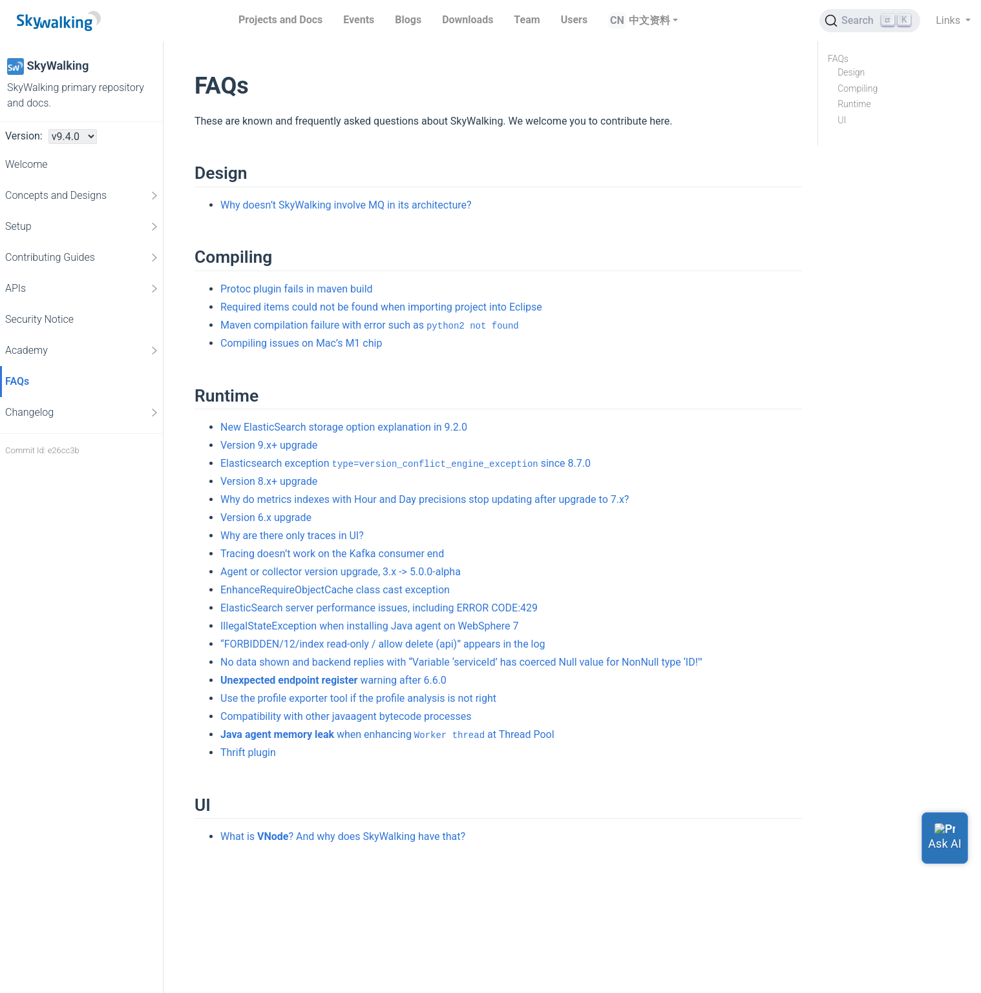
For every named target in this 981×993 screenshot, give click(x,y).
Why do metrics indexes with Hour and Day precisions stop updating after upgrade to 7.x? (424, 499)
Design (851, 72)
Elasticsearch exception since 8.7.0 (405, 463)
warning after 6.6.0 (333, 680)
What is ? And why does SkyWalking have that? (342, 836)
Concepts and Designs (82, 195)
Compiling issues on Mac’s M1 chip (301, 343)
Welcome (26, 164)
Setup (82, 226)
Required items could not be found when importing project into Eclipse (381, 307)
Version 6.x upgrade (265, 517)
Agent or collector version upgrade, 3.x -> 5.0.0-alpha (340, 572)
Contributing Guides (82, 257)
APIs (82, 288)
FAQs (17, 381)
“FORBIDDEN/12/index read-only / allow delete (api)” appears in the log (382, 644)
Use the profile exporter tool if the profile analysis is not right (358, 698)
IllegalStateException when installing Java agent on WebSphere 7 (369, 626)
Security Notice (39, 319)
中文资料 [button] (649, 20)
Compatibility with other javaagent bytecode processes (345, 716)
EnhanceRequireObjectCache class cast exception (335, 590)
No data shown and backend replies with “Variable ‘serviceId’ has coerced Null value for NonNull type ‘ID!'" (461, 662)
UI (842, 120)
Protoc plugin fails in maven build (296, 289)
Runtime (854, 104)
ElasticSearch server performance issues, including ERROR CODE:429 (379, 608)
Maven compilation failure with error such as (369, 325)
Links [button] (949, 20)
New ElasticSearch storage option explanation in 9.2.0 (343, 427)
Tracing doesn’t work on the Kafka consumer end (332, 554)
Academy (82, 350)
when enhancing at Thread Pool (387, 734)
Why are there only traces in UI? (292, 535)
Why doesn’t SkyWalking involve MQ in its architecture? (346, 205)
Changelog (82, 412)
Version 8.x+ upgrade (268, 481)
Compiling (858, 88)
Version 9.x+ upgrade (268, 445)
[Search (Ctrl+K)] (869, 20)
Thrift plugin (248, 752)
